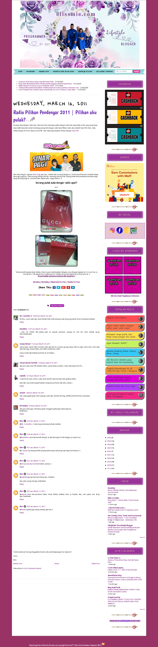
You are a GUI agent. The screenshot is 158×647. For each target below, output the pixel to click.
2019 (109, 462)
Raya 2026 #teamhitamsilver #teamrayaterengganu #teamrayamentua (45, 84)
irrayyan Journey (114, 597)
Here (40, 645)
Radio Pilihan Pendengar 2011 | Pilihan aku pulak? (54, 116)
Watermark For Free (58, 282)
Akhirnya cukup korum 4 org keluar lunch (123, 510)
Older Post (96, 564)
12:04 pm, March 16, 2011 (48, 363)
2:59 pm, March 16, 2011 (38, 406)
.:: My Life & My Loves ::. (116, 508)
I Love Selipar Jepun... (116, 568)
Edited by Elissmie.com (50, 645)
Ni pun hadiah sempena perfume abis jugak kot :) (56, 276)
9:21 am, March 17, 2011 (36, 448)
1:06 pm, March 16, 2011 (35, 393)
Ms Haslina (24, 406)
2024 (109, 444)
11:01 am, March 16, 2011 (37, 329)
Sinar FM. (75, 131)
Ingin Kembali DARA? (117, 343)
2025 (109, 441)
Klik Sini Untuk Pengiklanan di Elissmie (125, 296)
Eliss (21, 421)
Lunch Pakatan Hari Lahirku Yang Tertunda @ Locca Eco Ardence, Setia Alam (47, 90)
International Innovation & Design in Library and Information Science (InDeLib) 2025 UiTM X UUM (125, 580)
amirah (22, 393)
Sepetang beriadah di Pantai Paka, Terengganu (120, 395)
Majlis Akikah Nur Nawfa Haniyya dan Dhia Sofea (118, 378)
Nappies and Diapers (116, 318)
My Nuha (36, 282)
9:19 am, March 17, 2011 (36, 421)
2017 (109, 469)
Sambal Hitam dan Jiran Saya (121, 386)
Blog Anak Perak (114, 587)
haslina (24, 510)
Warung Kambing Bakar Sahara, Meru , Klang (121, 352)
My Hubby (45, 282)
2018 (109, 465)
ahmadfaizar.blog (114, 575)
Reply (22, 322)
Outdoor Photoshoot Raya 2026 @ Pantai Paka (36, 82)
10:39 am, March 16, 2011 (42, 316)
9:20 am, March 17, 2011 (36, 434)
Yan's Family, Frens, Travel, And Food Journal (124, 516)
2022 (109, 451)
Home (56, 564)
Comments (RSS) (96, 645)
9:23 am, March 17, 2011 (36, 506)
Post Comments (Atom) (32, 568)
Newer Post (17, 564)
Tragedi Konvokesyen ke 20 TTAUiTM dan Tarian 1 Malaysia (122, 370)
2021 (109, 455)
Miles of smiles (113, 498)
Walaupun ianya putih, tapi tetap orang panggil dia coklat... (122, 335)
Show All (142, 537)
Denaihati (111, 488)
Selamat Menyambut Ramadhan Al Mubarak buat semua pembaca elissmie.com (49, 88)
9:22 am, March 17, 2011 (36, 474)
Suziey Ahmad (25, 344)
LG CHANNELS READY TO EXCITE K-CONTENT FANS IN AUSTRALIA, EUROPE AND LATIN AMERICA (124, 602)
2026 (109, 438)
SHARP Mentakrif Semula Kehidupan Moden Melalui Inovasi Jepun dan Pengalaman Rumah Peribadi (124, 530)
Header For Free (74, 282)
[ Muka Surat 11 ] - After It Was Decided (122, 570)
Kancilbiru (23, 329)
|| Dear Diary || (114, 558)
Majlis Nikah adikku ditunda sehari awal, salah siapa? (120, 327)
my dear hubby (57, 306)
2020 (109, 458)
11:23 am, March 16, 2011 (40, 344)
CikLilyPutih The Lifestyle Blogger (120, 525)
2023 (109, 448)
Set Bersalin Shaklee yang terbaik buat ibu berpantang (120, 361)
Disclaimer (85, 645)
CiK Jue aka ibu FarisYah (28, 363)
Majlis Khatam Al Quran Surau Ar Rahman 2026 (36, 86)
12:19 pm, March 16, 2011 (36, 376)
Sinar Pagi (36, 174)
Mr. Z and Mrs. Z (26, 316)
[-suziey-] (24, 451)
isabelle (23, 376)
